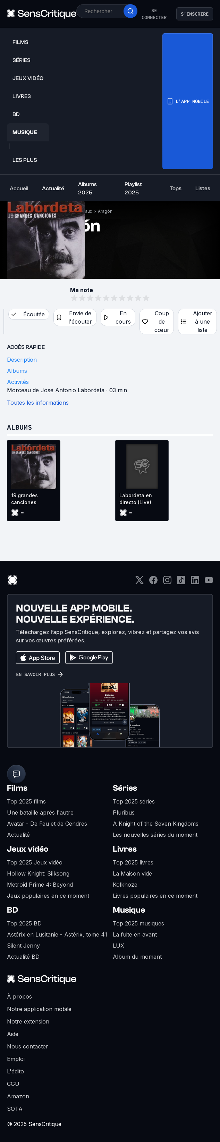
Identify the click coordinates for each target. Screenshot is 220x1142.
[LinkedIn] (195, 582)
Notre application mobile (39, 1008)
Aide (12, 1033)
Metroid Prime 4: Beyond (40, 884)
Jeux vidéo (28, 849)
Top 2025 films (26, 801)
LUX (118, 945)
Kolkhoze (125, 884)
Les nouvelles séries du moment (155, 834)
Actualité (18, 834)
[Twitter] (139, 582)
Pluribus (124, 812)
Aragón (105, 211)
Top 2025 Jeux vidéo (34, 862)
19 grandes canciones (24, 498)
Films (17, 788)
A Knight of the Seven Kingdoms (155, 823)
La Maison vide (132, 873)
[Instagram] (167, 582)
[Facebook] (153, 582)
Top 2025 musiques (138, 923)
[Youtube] (209, 582)
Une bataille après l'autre (40, 812)
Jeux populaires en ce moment (48, 895)
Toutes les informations (38, 402)
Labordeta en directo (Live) (135, 498)
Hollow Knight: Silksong (38, 873)
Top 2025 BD (24, 923)
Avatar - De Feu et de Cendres (47, 823)
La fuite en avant (135, 934)
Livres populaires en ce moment (155, 895)
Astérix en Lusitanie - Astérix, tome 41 (57, 934)
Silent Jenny (23, 945)
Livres (125, 849)
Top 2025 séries (134, 801)
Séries (125, 788)
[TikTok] (181, 582)
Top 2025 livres (133, 862)
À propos (19, 996)
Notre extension (28, 1021)
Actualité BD (23, 956)
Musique (129, 910)
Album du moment (137, 956)
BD (12, 910)
